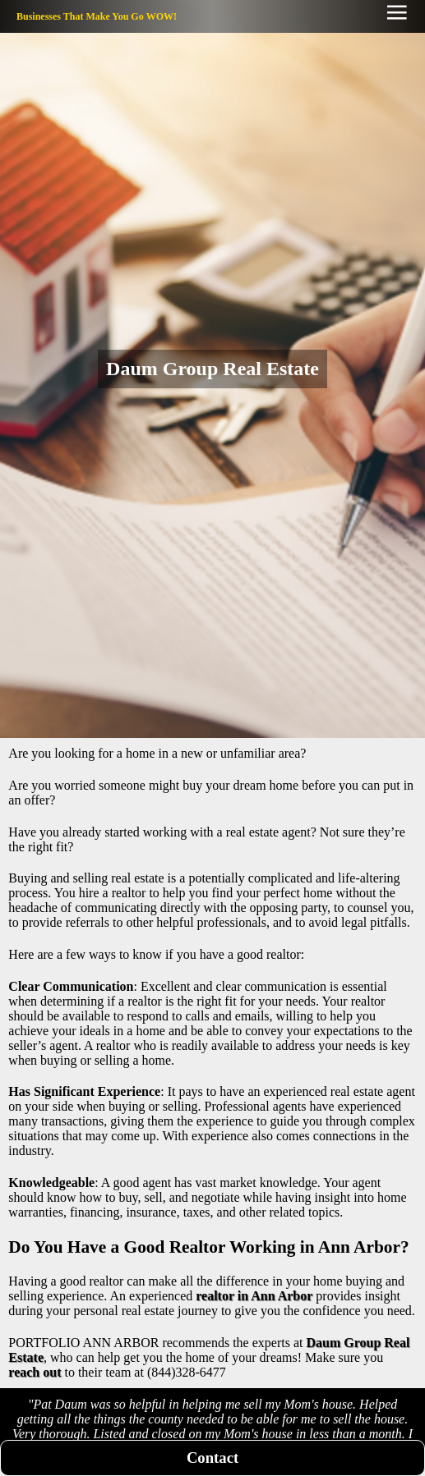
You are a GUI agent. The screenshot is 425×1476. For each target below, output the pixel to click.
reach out (34, 1372)
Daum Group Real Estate (212, 368)
